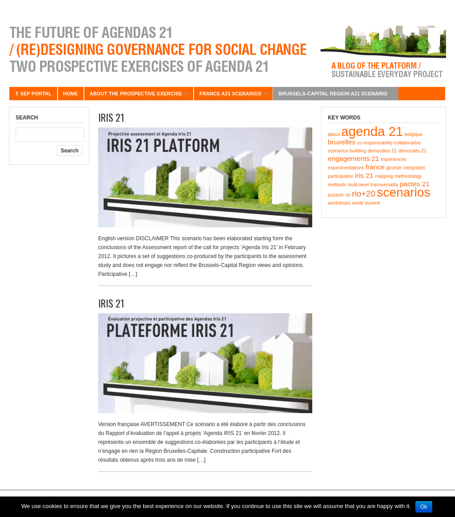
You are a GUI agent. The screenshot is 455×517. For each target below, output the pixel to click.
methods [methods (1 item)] (337, 184)
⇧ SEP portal (33, 93)
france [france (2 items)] (375, 167)
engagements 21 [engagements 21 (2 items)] (353, 158)
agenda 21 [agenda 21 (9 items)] (372, 131)
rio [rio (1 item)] (348, 194)
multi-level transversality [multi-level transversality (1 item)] (372, 184)
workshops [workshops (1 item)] (339, 202)
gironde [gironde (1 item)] (394, 167)
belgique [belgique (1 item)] (413, 134)
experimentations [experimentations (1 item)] (346, 167)
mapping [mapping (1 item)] (384, 176)
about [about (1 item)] (334, 134)
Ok (423, 507)
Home (70, 93)
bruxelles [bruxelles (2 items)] (342, 142)
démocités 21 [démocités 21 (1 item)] (412, 150)
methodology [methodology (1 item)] (408, 176)
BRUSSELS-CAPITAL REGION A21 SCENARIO (333, 95)
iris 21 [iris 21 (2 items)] (364, 175)
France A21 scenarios (231, 95)
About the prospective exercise (136, 95)
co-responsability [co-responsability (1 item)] (375, 142)
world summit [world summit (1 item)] (366, 202)
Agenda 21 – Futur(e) (227, 49)
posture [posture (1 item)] (336, 194)
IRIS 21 (111, 117)
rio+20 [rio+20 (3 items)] (363, 193)
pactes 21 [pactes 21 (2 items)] (415, 184)
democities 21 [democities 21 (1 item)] (382, 150)
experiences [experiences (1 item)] (393, 159)
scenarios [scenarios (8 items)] (403, 192)
